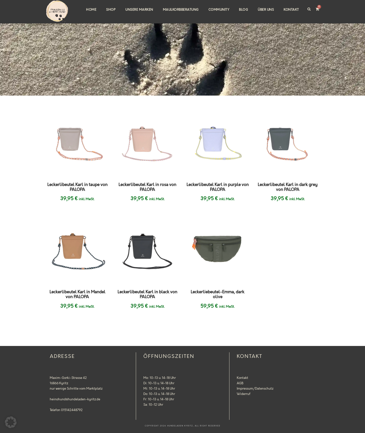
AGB (240, 383)
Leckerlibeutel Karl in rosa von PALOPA (147, 187)
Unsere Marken (139, 10)
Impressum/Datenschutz (255, 389)
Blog (243, 10)
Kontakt (291, 10)
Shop (111, 10)
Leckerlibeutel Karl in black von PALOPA (147, 294)
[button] (10, 422)
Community (218, 10)
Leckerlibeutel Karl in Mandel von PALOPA (77, 294)
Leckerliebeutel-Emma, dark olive (217, 294)
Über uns (266, 10)
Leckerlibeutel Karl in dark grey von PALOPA (287, 187)
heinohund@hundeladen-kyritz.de (75, 399)
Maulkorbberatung (181, 10)
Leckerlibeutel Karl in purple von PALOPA (218, 187)
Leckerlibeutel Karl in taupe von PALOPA (77, 187)
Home (91, 10)
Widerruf (243, 394)
